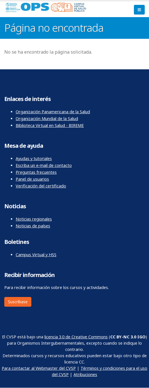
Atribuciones (85, 374)
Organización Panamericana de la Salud (53, 111)
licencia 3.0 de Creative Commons (76, 337)
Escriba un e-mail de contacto (44, 165)
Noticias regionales (34, 219)
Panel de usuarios (32, 179)
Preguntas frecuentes (36, 172)
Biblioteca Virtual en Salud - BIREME (50, 125)
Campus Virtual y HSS (36, 254)
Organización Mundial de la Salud (47, 118)
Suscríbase (18, 301)
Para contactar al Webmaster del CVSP (39, 368)
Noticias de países (33, 226)
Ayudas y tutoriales (34, 158)
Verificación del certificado (41, 186)
